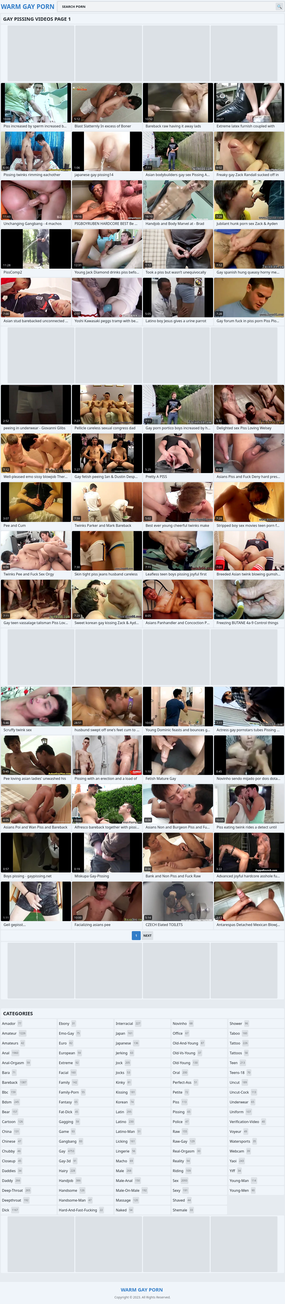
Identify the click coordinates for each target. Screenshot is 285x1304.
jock (123, 1062)
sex (181, 1180)
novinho (183, 1023)
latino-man (129, 1131)
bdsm (11, 1102)
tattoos (239, 1053)
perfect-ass (185, 1082)
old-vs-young (187, 1053)
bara (9, 1072)
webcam (240, 1151)
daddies (12, 1170)
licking (126, 1141)
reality (182, 1161)
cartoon (13, 1121)
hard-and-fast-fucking (81, 1210)
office (181, 1033)
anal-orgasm (16, 1062)
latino (125, 1121)
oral (180, 1072)
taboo (239, 1033)
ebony (67, 1023)
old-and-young (189, 1043)
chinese (12, 1141)
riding (182, 1170)
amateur (14, 1033)
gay (67, 1151)
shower (239, 1023)
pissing (182, 1112)
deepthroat (16, 1200)
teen (238, 1062)
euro (66, 1043)
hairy (67, 1170)
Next (147, 935)
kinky (124, 1082)
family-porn (72, 1092)
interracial (128, 1023)
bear (10, 1112)
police (181, 1121)
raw (180, 1131)
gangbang (71, 1141)
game (67, 1131)
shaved (182, 1200)
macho (125, 1161)
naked (124, 1210)
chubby (12, 1151)
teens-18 (240, 1072)
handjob (70, 1180)
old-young (186, 1062)
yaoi (237, 1161)
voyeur (239, 1131)
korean (125, 1102)
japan (125, 1033)
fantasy (69, 1102)
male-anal (128, 1180)
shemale (183, 1210)
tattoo (239, 1043)
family (68, 1082)
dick (10, 1210)
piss (180, 1102)
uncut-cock (243, 1092)
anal (10, 1053)
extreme (69, 1062)
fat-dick (69, 1112)
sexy (181, 1190)
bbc (9, 1092)
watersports (243, 1141)
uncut (239, 1082)
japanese (127, 1043)
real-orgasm (187, 1151)
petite (181, 1092)
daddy (11, 1180)
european (70, 1053)
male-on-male (132, 1190)
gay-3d (68, 1161)
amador (12, 1023)
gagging (69, 1121)
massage (127, 1200)
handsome (72, 1190)
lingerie (126, 1151)
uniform (241, 1112)
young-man (243, 1180)
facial (68, 1072)
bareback (14, 1082)
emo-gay (70, 1033)
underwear (242, 1102)
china (11, 1131)
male (124, 1170)
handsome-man (76, 1200)
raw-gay (184, 1141)
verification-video (248, 1121)
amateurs (13, 1043)
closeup (12, 1161)
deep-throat (16, 1190)
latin (124, 1112)
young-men (243, 1190)
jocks (123, 1072)
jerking (125, 1053)
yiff (236, 1170)
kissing (126, 1092)
